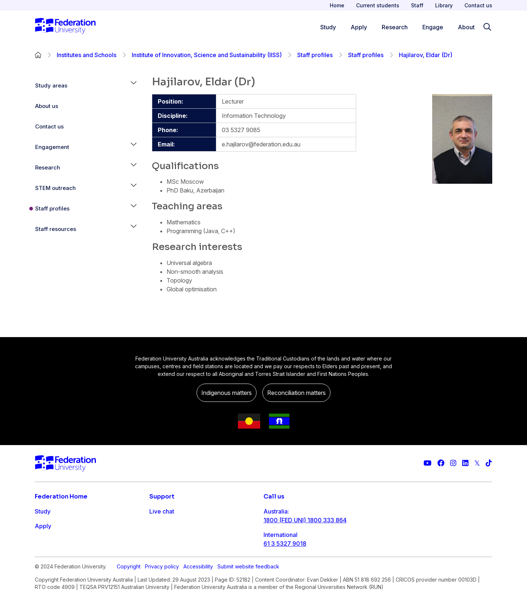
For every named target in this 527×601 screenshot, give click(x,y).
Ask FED (160, 540)
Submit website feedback (248, 594)
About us (46, 105)
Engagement (52, 146)
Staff (417, 5)
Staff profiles (315, 55)
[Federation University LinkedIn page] (465, 463)
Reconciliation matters (296, 392)
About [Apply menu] (466, 27)
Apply (43, 526)
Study (43, 511)
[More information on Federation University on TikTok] (489, 463)
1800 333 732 (283, 567)
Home (337, 5)
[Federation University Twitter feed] (477, 463)
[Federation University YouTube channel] (427, 463)
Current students (377, 5)
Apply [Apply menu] (359, 27)
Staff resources (55, 228)
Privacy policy (162, 594)
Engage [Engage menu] (432, 27)
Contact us (478, 5)
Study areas (51, 85)
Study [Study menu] (328, 27)
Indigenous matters (226, 392)
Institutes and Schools (86, 55)
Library (444, 5)
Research (47, 167)
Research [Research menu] (395, 27)
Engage (45, 555)
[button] (133, 85)
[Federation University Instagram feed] (453, 463)
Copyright (129, 594)
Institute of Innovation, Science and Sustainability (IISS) (207, 55)
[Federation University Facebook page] (440, 463)
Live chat (161, 511)
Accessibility (198, 594)
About (43, 570)
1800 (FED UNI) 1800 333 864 (305, 520)
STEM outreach (55, 187)
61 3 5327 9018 (285, 543)
